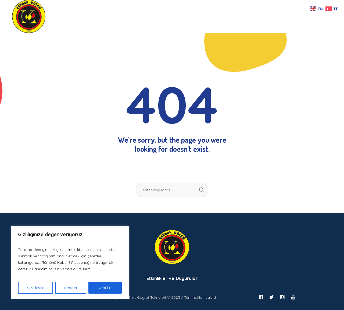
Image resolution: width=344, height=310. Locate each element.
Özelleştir (35, 287)
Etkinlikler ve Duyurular (172, 278)
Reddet (70, 287)
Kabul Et (105, 287)
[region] (70, 262)
